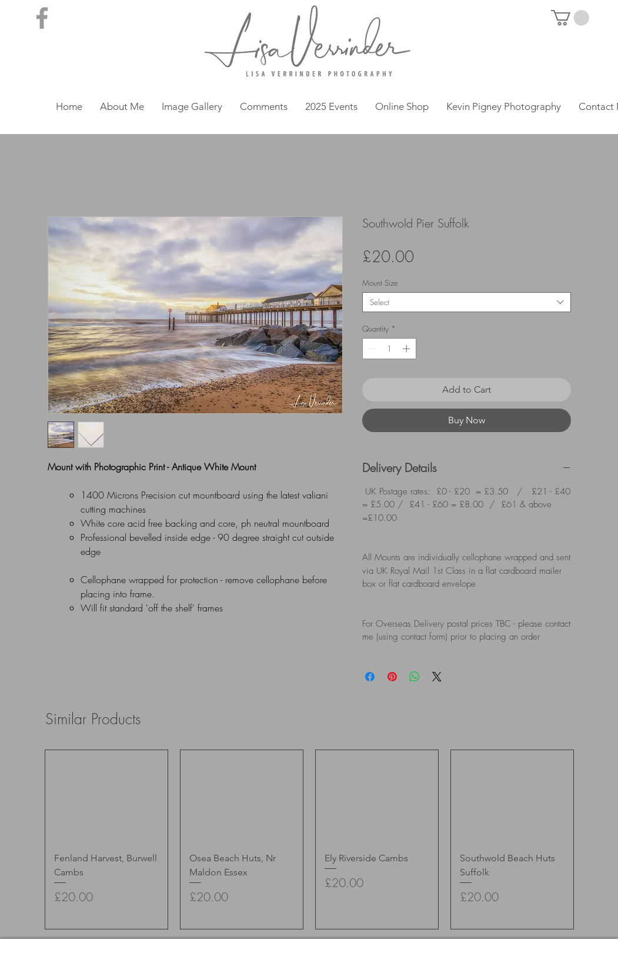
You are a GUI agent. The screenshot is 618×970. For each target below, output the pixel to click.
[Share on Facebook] (370, 677)
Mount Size (380, 282)
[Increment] (407, 349)
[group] (309, 840)
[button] (570, 18)
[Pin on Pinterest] (392, 677)
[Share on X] (437, 677)
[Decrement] (371, 349)
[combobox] (466, 302)
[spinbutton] (389, 349)
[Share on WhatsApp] (414, 677)
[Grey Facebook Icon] (42, 18)
